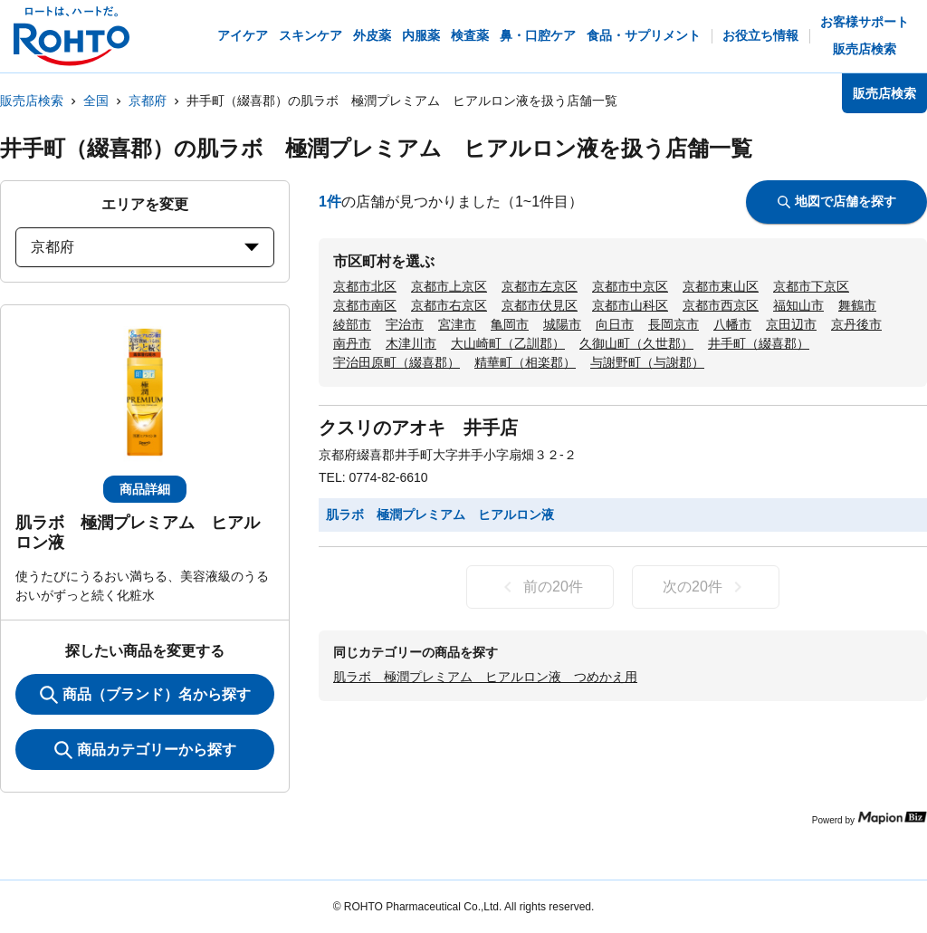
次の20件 (706, 587)
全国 (96, 100)
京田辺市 (791, 324)
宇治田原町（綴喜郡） (396, 362)
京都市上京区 (449, 286)
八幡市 (732, 324)
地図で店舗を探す (837, 201)
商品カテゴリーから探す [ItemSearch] (145, 750)
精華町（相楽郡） (525, 362)
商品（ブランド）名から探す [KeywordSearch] (145, 695)
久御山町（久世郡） (636, 343)
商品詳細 (144, 489)
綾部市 (352, 324)
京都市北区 (365, 286)
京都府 (148, 100)
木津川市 (411, 343)
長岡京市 (673, 324)
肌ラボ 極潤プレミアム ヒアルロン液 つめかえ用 (485, 676)
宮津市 (457, 324)
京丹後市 (856, 324)
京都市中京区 (630, 286)
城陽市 (562, 324)
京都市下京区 (811, 286)
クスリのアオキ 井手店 (418, 428)
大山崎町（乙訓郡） (508, 343)
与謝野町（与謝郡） (647, 362)
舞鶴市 (857, 305)
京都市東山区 (721, 286)
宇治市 (405, 324)
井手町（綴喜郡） (758, 343)
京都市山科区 (630, 305)
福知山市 (798, 305)
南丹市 (352, 343)
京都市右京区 (449, 305)
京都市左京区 (540, 286)
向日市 (615, 324)
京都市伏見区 (540, 305)
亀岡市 (510, 324)
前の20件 (540, 587)
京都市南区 (365, 305)
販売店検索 (31, 100)
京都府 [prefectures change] (145, 247)
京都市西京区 (721, 305)
